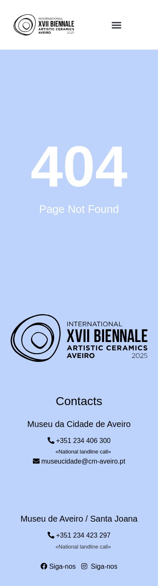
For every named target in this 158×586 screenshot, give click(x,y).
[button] (116, 25)
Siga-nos (58, 566)
